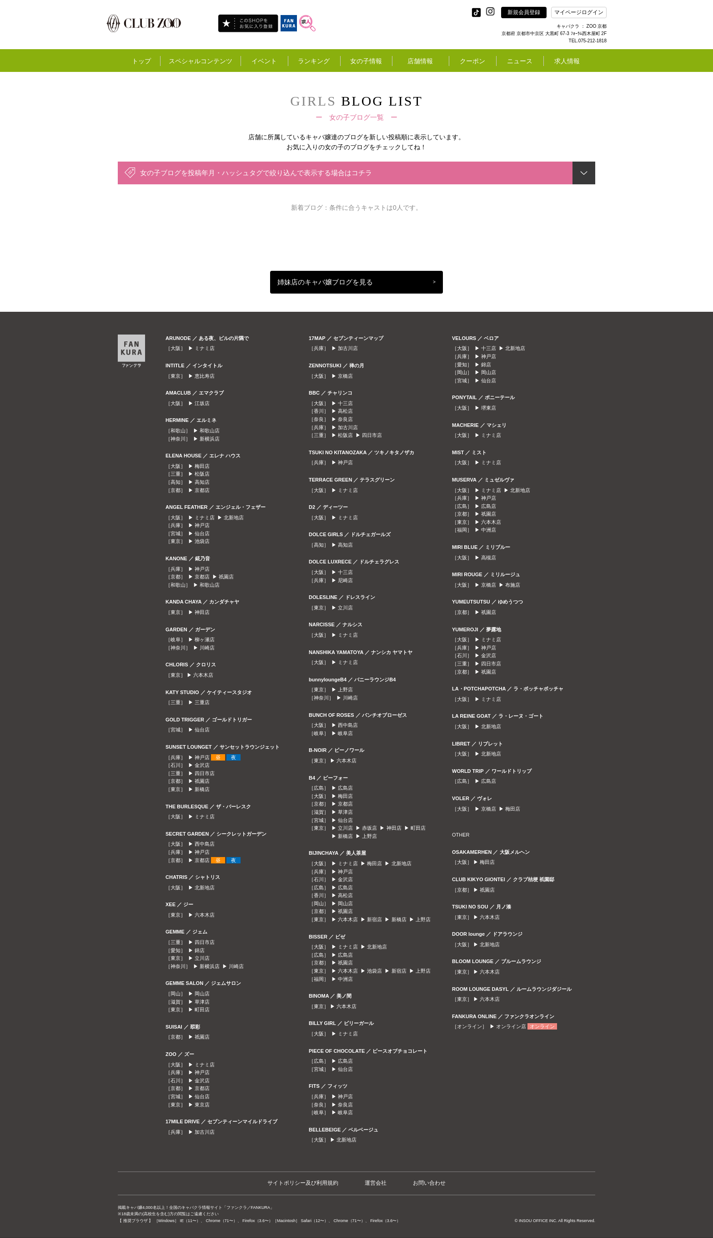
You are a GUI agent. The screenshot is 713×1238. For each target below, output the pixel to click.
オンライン (542, 1026)
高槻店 (488, 557)
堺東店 (488, 408)
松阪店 (202, 474)
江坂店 (202, 403)
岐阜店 (345, 733)
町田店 (202, 1009)
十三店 (345, 403)
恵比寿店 (205, 376)
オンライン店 (511, 1026)
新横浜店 (210, 438)
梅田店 (202, 466)
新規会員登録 (523, 12)
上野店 (345, 689)
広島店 (345, 788)
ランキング (314, 61)
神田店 (202, 612)
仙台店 (202, 533)
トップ (141, 61)
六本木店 (203, 675)
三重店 (202, 702)
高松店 (345, 411)
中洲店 (345, 979)
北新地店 (234, 517)
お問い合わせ (429, 1183)
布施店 (512, 585)
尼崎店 (345, 580)
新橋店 (202, 789)
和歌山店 (210, 430)
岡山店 (202, 993)
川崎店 (207, 647)
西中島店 (205, 844)
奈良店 (345, 419)
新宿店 (374, 919)
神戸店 (202, 525)
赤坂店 (369, 828)
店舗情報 (420, 61)
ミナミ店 (205, 348)
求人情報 (567, 61)
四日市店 (205, 773)
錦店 (200, 950)
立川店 (202, 958)
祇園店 (226, 576)
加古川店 (205, 1132)
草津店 (202, 1002)
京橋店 (345, 376)
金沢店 (202, 765)
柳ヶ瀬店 (205, 639)
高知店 (202, 482)
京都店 (202, 490)
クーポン (472, 61)
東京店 (202, 1104)
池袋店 (202, 541)
